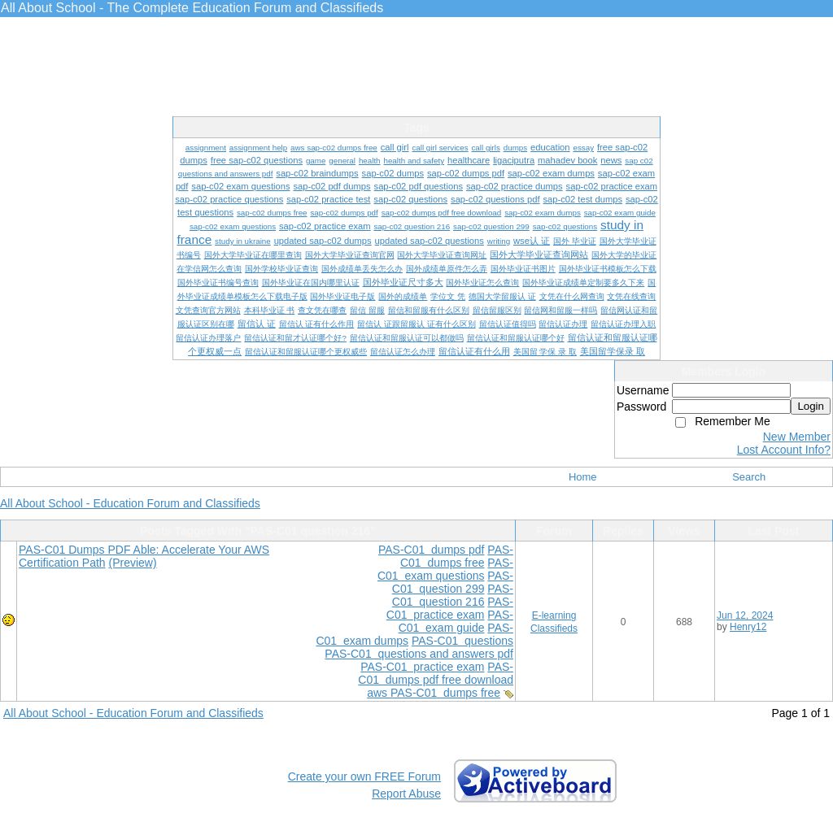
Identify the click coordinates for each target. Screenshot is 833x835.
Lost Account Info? (784, 449)
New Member (797, 436)
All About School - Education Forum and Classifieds (130, 503)
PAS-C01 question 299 (452, 582)
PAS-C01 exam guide (456, 621)
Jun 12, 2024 (745, 615)
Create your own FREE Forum (364, 776)
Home (583, 477)
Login (810, 406)
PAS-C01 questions (462, 640)
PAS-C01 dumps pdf (431, 549)
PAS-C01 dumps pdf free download (435, 673)
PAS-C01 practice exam (449, 608)
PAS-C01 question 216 (452, 595)
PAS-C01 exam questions (445, 569)
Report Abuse (406, 793)
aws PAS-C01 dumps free (433, 692)
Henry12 (748, 627)
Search (748, 477)
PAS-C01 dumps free (456, 556)
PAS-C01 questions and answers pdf (419, 653)
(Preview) (133, 562)
